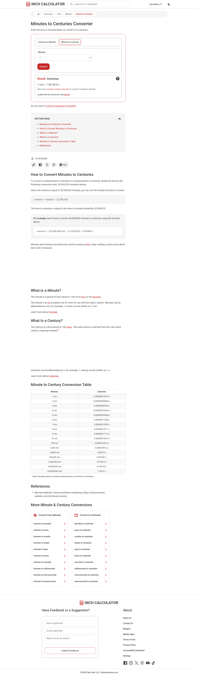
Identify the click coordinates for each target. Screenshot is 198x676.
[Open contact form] (118, 78)
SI (49, 302)
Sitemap (127, 656)
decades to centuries (91, 523)
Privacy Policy (129, 645)
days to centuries (91, 549)
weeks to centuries (91, 543)
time (88, 244)
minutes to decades (49, 523)
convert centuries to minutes (60, 106)
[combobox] (103, 4)
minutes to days (49, 549)
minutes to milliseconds (49, 568)
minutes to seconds (49, 562)
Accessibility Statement (134, 650)
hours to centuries (91, 556)
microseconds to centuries (91, 575)
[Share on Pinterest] (54, 165)
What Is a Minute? (49, 132)
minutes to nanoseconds (49, 581)
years (69, 327)
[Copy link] (33, 165)
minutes (53, 312)
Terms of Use (129, 639)
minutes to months (49, 536)
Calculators (155, 4)
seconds (96, 297)
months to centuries (91, 536)
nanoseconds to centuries (91, 581)
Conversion (48, 14)
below (67, 95)
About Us (127, 618)
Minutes (68, 14)
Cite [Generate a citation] (63, 164)
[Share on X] (47, 165)
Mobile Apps (128, 634)
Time (59, 14)
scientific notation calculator (57, 89)
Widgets (127, 629)
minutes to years (49, 530)
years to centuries (91, 530)
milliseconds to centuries (91, 568)
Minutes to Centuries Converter (55, 124)
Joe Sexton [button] (42, 158)
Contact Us (128, 623)
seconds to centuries (91, 562)
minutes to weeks (49, 543)
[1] (58, 330)
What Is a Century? (49, 137)
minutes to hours (49, 556)
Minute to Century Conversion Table (58, 141)
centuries (54, 376)
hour (83, 297)
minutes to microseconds (49, 575)
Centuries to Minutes (47, 42)
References (45, 145)
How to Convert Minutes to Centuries (58, 128)
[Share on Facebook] (40, 165)
